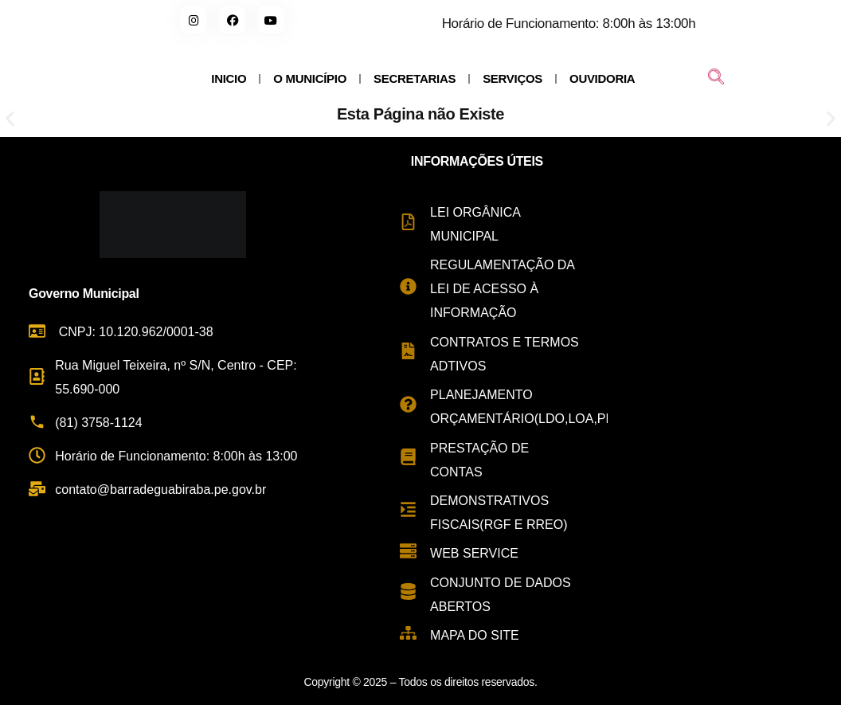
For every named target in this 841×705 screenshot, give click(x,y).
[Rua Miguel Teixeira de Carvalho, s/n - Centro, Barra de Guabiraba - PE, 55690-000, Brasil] (724, 399)
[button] (10, 119)
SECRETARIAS (415, 78)
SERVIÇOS (512, 78)
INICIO (228, 78)
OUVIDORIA (602, 78)
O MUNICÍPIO (309, 78)
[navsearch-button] (716, 79)
